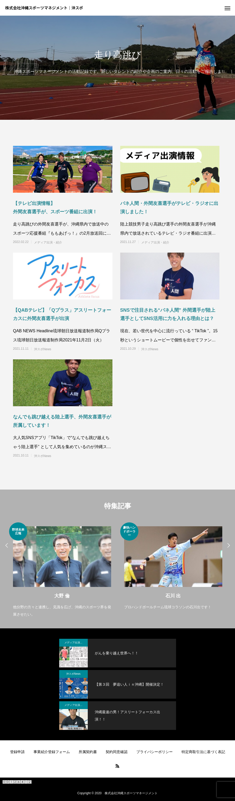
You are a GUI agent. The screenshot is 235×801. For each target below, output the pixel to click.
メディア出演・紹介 (48, 242)
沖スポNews (42, 349)
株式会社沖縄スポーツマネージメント (131, 793)
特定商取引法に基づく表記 (203, 752)
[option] (62, 570)
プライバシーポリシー (154, 752)
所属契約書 (88, 752)
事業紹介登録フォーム (51, 752)
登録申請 (17, 752)
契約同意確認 (116, 752)
